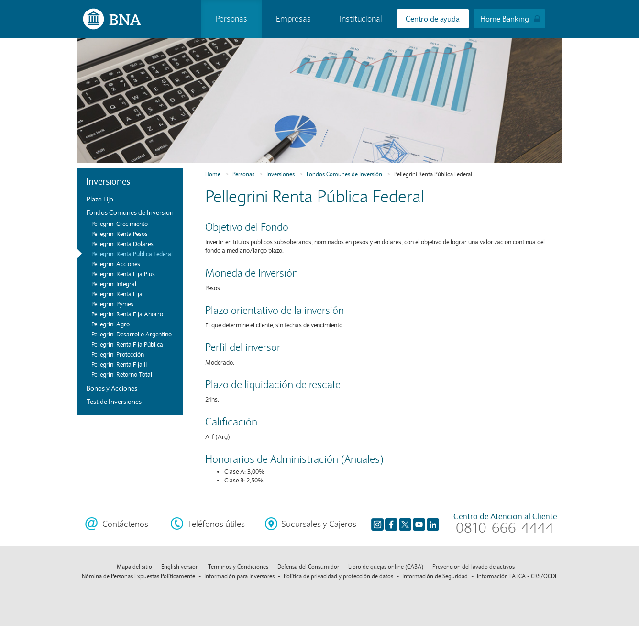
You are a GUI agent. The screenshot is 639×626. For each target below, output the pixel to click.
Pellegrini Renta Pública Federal (132, 254)
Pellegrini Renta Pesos (119, 234)
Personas (231, 19)
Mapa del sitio (134, 566)
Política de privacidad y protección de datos (338, 576)
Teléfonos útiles (216, 524)
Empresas (293, 19)
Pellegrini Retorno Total (121, 374)
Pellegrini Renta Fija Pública (127, 344)
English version (180, 566)
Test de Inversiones (114, 401)
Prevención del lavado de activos (473, 566)
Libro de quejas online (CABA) (385, 566)
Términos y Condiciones (238, 566)
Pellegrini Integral (113, 284)
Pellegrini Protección (117, 354)
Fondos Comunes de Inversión (130, 212)
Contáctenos (125, 524)
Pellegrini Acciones (115, 264)
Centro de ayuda (433, 18)
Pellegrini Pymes (112, 304)
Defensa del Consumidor (308, 566)
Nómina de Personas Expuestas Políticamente (138, 576)
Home (212, 174)
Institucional (361, 19)
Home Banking (504, 18)
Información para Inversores (239, 576)
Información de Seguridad (435, 576)
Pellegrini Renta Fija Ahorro (127, 314)
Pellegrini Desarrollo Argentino (131, 334)
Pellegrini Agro (110, 324)
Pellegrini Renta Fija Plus (123, 274)
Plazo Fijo (100, 199)
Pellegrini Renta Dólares (122, 244)
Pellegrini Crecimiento (119, 224)
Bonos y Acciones (112, 388)
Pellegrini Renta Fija (117, 294)
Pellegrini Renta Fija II (119, 364)
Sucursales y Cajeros (318, 524)
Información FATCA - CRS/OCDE (517, 576)
